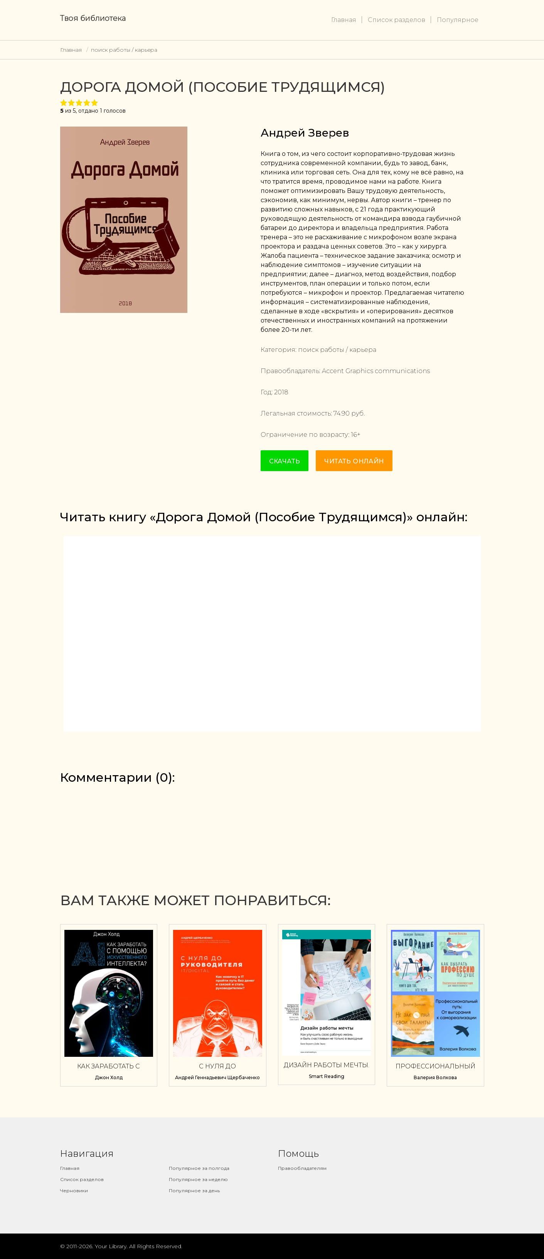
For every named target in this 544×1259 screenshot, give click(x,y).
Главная (343, 20)
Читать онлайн (354, 461)
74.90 (341, 413)
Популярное (457, 20)
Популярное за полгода (199, 1168)
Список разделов (396, 20)
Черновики (74, 1190)
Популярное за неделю (198, 1179)
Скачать (284, 461)
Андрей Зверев (305, 132)
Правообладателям (302, 1168)
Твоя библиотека (93, 18)
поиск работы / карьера (124, 49)
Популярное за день (194, 1190)
